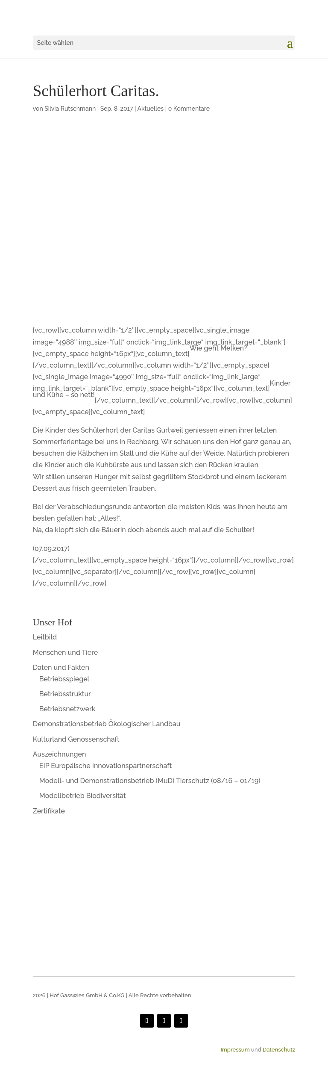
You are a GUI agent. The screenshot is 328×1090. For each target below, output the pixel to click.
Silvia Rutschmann (70, 108)
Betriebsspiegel (64, 679)
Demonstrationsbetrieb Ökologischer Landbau (107, 724)
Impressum (234, 1049)
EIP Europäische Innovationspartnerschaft (105, 766)
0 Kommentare (189, 108)
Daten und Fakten (61, 667)
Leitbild (45, 637)
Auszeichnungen (59, 754)
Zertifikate (49, 811)
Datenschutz (279, 1049)
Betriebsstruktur (65, 694)
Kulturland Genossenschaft (76, 739)
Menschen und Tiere (65, 652)
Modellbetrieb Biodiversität (82, 796)
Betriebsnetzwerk (67, 709)
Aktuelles (150, 108)
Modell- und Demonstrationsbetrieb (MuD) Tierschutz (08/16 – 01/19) (150, 781)
